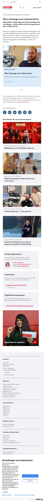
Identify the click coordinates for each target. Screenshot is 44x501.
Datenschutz (6, 437)
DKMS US (5, 415)
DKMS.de (13, 2)
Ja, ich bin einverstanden (30, 476)
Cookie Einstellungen (9, 440)
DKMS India (6, 409)
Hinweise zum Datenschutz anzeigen (24, 495)
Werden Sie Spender (9, 424)
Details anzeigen (6, 495)
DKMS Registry (7, 391)
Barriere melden (8, 375)
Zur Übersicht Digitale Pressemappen (20, 306)
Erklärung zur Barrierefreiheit (11, 442)
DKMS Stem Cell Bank (9, 389)
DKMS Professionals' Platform (11, 393)
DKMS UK (5, 413)
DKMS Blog (25, 102)
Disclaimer (6, 439)
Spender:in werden (21, 328)
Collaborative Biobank (9, 395)
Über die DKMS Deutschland (11, 384)
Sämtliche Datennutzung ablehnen (30, 480)
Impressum (6, 435)
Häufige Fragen (7, 386)
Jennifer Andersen (18, 262)
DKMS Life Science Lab (10, 388)
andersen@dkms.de (22, 266)
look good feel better (9, 396)
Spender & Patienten (9, 452)
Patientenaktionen (8, 453)
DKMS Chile (6, 408)
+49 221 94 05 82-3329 (24, 264)
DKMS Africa (6, 406)
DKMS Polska (6, 411)
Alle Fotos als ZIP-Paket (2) (16, 286)
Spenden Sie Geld (8, 426)
